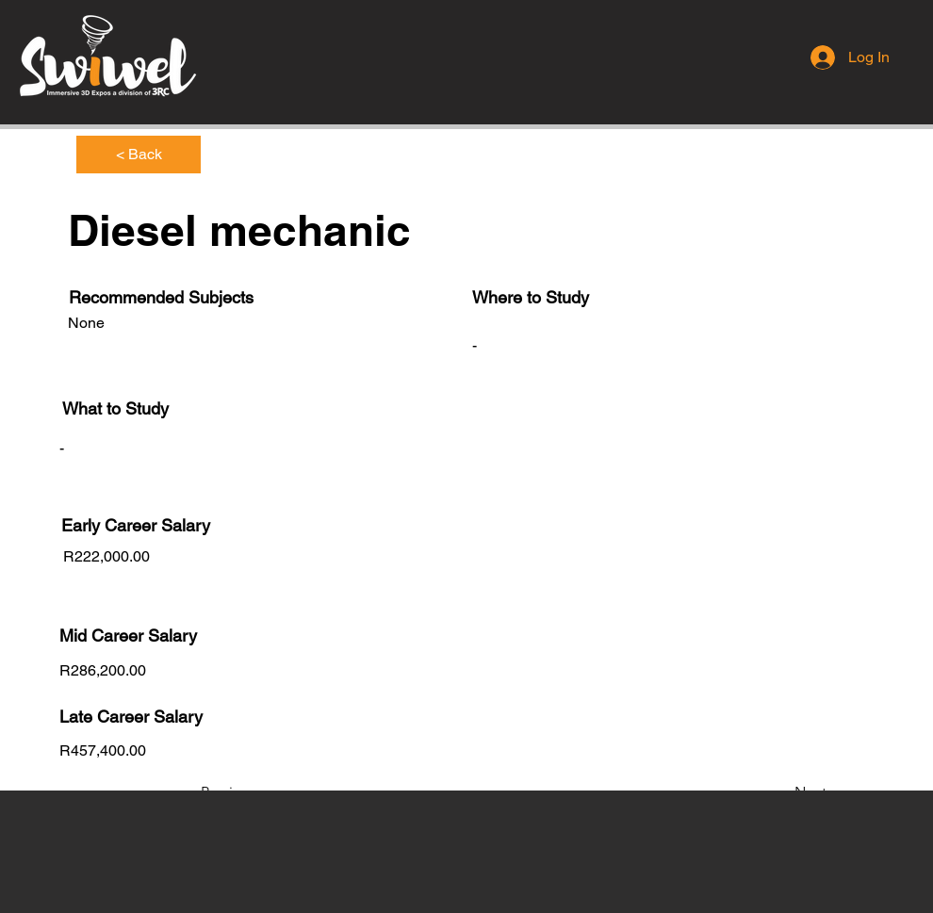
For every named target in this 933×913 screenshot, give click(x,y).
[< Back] (138, 154)
